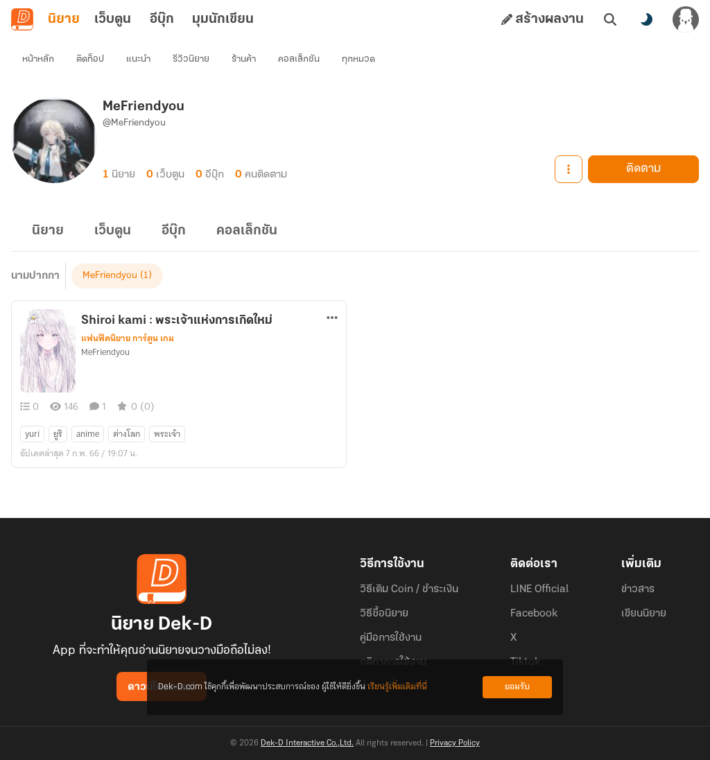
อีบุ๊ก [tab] (162, 19)
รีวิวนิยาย (191, 59)
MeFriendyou (110, 275)
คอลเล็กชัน (299, 59)
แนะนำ (138, 59)
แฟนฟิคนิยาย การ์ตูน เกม (127, 338)
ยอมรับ (517, 687)
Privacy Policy (455, 743)
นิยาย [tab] (64, 19)
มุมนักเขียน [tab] (223, 19)
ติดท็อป (90, 59)
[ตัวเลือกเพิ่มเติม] (332, 317)
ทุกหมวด (358, 59)
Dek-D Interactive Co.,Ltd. (307, 743)
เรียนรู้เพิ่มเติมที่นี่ (397, 687)
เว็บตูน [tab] (112, 19)
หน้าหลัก (38, 59)
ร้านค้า (244, 59)
